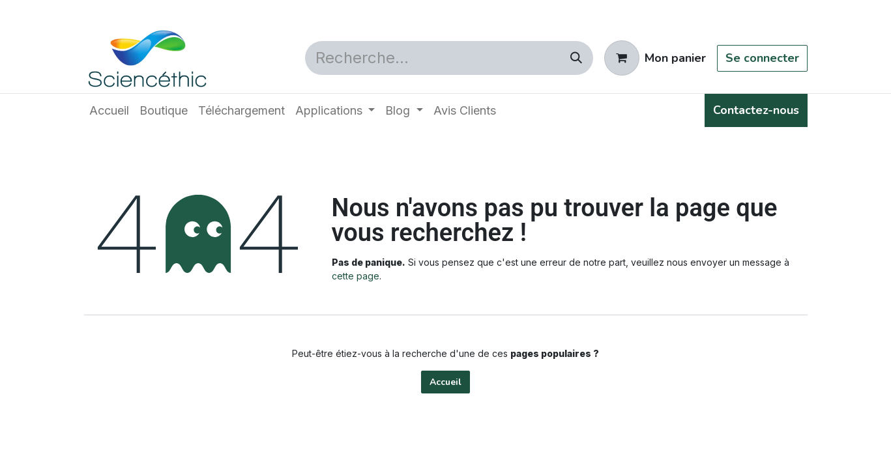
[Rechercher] (576, 58)
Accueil (445, 382)
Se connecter (762, 58)
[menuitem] (109, 110)
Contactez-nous (756, 110)
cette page (355, 275)
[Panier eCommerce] (655, 58)
